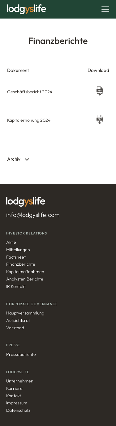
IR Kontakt (16, 286)
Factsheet (16, 257)
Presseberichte (21, 354)
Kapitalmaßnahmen (25, 271)
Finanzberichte (20, 264)
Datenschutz (18, 410)
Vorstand (15, 328)
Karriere (14, 388)
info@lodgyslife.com (33, 214)
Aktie (11, 242)
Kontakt (13, 396)
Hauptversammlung (25, 313)
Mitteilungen (18, 249)
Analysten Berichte (24, 279)
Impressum (16, 403)
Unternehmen (19, 381)
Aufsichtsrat (18, 320)
